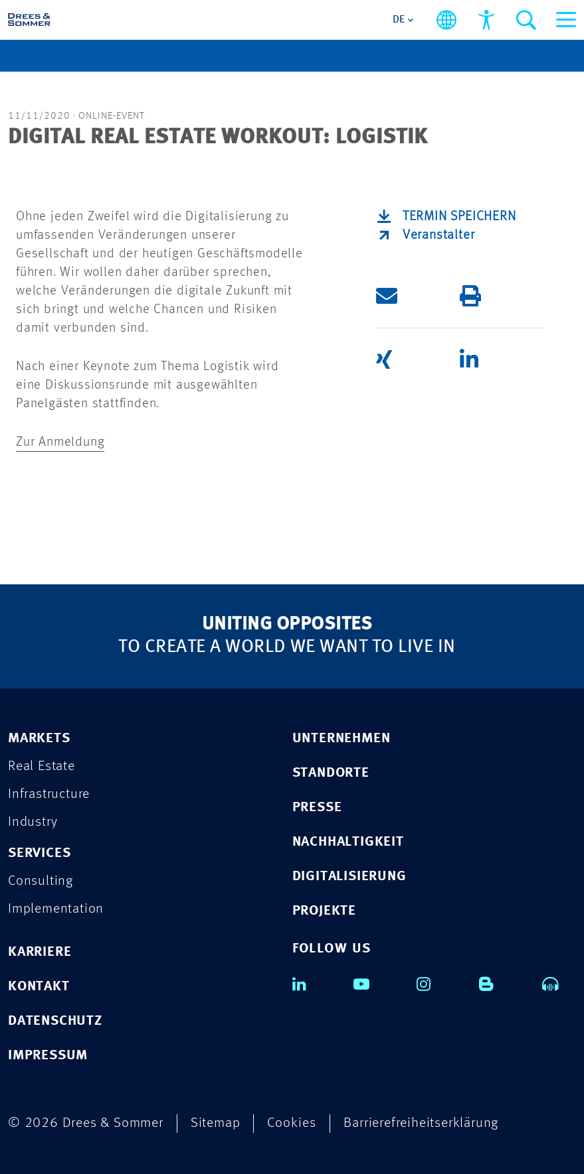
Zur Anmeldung (60, 442)
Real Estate (41, 766)
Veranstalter (439, 235)
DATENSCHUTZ (55, 1021)
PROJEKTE (324, 911)
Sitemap (216, 1123)
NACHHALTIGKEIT (348, 842)
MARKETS (39, 739)
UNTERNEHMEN (341, 739)
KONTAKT (39, 987)
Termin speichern (459, 217)
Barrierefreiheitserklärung (420, 1123)
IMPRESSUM (48, 1056)
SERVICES (39, 853)
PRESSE (317, 808)
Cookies (291, 1123)
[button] (418, 296)
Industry (32, 822)
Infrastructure (49, 794)
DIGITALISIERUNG (349, 876)
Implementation (56, 909)
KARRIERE (39, 952)
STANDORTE (330, 773)
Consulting (40, 881)
